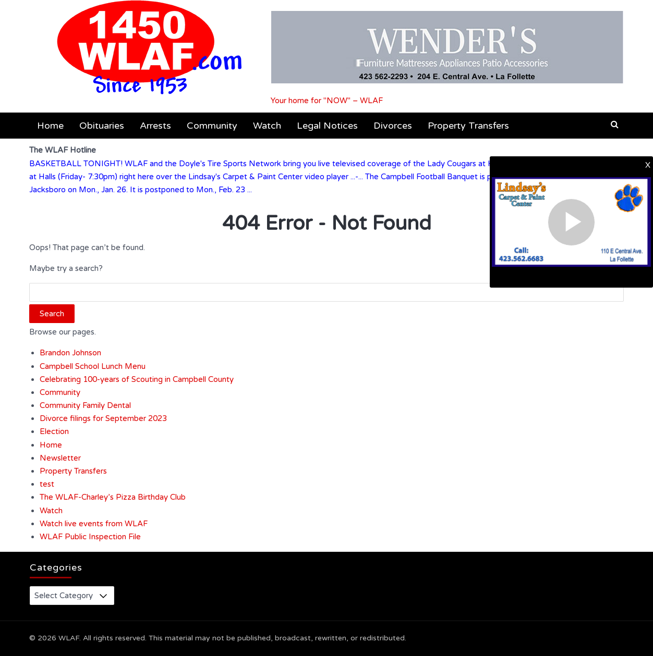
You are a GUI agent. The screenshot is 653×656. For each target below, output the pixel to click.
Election (54, 431)
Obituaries (101, 125)
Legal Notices (327, 125)
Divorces (392, 125)
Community (212, 125)
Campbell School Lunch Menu (93, 366)
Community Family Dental (85, 405)
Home (50, 125)
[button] (615, 124)
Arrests (155, 125)
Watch (267, 125)
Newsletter (60, 458)
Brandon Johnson (70, 352)
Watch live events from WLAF (94, 523)
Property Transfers (468, 125)
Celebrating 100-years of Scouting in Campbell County (137, 379)
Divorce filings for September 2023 (103, 418)
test (47, 484)
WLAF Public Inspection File (90, 536)
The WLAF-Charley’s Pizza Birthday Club (113, 497)
